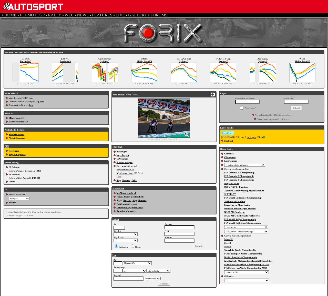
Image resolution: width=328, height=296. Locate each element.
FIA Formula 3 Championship (239, 180)
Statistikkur (118, 188)
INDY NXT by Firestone (236, 187)
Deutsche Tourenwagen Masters (239, 208)
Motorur (142, 200)
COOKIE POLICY (182, 293)
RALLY (54, 15)
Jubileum (121, 204)
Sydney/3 (104, 61)
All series (131, 166)
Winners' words (16, 134)
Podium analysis (125, 162)
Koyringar (14, 151)
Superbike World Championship (240, 250)
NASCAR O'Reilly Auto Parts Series (242, 215)
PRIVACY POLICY (146, 293)
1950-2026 (117, 147)
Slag (134, 200)
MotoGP (228, 239)
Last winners (230, 161)
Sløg (119, 180)
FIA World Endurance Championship (242, 197)
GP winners (122, 158)
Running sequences (126, 211)
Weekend (228, 141)
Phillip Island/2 (302, 61)
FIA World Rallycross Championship (242, 223)
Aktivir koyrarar (17, 138)
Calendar (228, 153)
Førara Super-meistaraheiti (130, 196)
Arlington (251, 137)
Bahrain (13, 171)
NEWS (83, 15)
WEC (69, 15)
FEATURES (102, 15)
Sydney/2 (223, 61)
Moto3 (227, 246)
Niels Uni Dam (29, 212)
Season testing (11, 162)
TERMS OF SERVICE (108, 293)
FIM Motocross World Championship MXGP (246, 264)
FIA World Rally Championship (240, 219)
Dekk (134, 180)
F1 (22, 15)
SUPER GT (230, 194)
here (31, 98)
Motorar (126, 180)
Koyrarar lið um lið (126, 169)
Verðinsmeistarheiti (126, 193)
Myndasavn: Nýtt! (125, 173)
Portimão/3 (25, 61)
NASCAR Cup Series (234, 212)
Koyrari (127, 200)
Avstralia (9, 130)
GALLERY (137, 15)
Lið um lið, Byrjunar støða (130, 207)
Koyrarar (121, 166)
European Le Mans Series (237, 205)
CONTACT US (213, 293)
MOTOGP (36, 15)
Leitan (12, 181)
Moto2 (227, 243)
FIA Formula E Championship (239, 172)
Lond (119, 176)
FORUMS (158, 15)
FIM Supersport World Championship (243, 253)
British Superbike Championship (240, 257)
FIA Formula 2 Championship (239, 176)
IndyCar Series (231, 183)
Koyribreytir (123, 155)
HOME (10, 15)
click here (286, 115)
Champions (229, 157)
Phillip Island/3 (144, 61)
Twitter (12, 202)
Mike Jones (14, 118)
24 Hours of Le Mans (234, 201)
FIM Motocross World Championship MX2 (245, 268)
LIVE (120, 15)
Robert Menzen (16, 121)
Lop (114, 255)
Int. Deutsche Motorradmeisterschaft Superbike (247, 261)
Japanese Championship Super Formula (244, 190)
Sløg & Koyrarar (17, 154)
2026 (7, 146)
